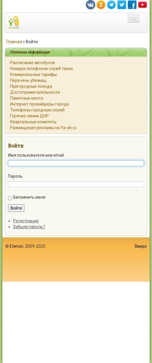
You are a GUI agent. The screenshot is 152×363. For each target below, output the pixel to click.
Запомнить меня (29, 197)
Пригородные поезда (31, 86)
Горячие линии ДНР (29, 116)
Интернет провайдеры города (39, 104)
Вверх (141, 246)
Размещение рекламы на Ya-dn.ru (43, 127)
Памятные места (26, 98)
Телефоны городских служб (37, 110)
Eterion (16, 246)
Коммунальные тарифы (33, 74)
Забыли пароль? (29, 226)
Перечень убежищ (28, 80)
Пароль (15, 176)
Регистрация (26, 220)
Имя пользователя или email (36, 155)
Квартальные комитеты (33, 121)
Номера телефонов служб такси (41, 68)
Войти (15, 145)
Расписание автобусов (32, 62)
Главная (14, 41)
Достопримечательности (35, 92)
